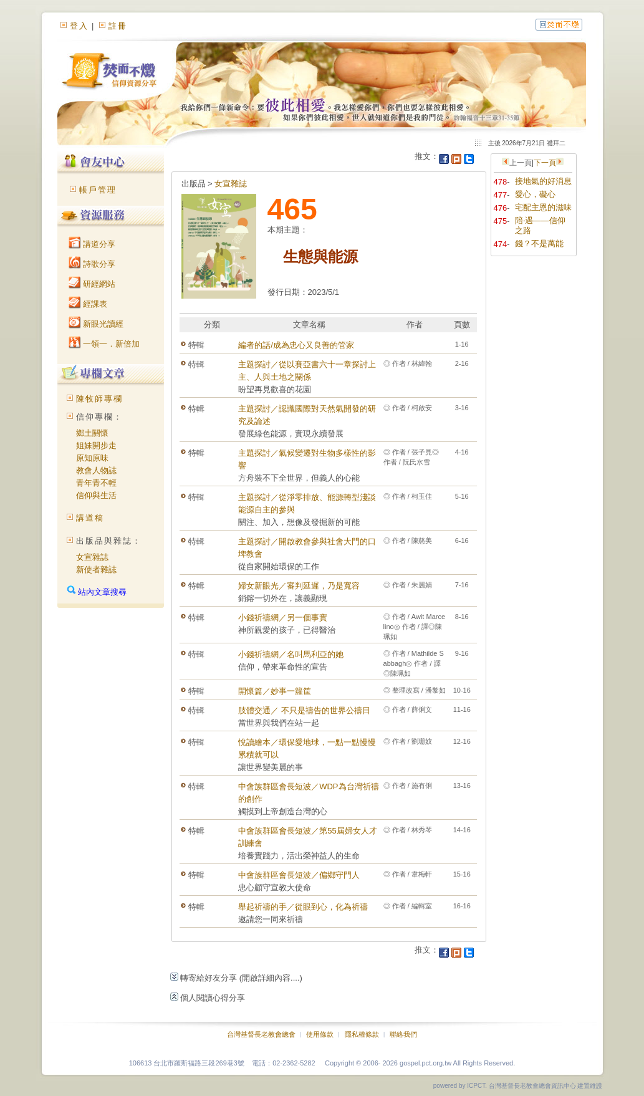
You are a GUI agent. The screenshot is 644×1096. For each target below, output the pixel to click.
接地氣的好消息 (543, 181)
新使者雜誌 (96, 569)
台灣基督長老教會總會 (261, 1034)
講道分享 (92, 244)
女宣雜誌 (92, 557)
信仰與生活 (96, 495)
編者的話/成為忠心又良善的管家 (296, 345)
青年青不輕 (96, 483)
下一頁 (545, 162)
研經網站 (92, 284)
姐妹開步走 (96, 445)
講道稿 (90, 517)
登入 (79, 26)
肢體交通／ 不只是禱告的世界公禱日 (304, 710)
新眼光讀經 (96, 324)
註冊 (117, 26)
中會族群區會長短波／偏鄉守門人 (299, 875)
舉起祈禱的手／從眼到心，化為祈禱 (303, 906)
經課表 (88, 304)
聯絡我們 (403, 1034)
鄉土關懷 (92, 433)
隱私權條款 (362, 1034)
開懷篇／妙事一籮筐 (274, 691)
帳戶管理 (98, 190)
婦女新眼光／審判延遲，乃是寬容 (299, 585)
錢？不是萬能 (539, 243)
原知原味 (92, 458)
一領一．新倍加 (104, 344)
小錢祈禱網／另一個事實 (282, 617)
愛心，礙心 (535, 194)
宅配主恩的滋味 (543, 207)
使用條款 (320, 1034)
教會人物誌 (96, 470)
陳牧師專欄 (99, 398)
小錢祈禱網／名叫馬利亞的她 (291, 654)
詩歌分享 (92, 264)
